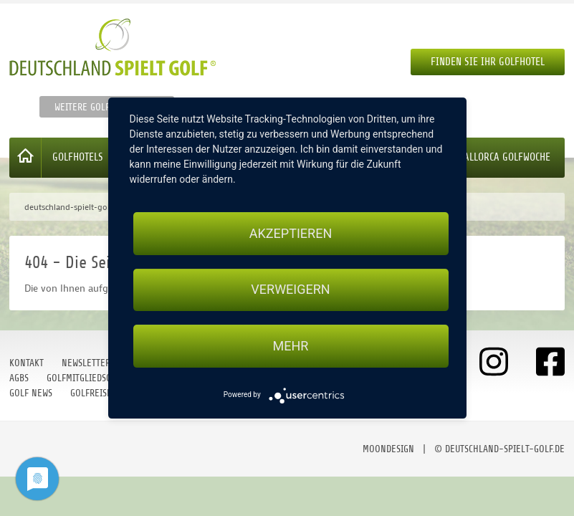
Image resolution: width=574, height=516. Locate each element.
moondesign (388, 449)
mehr (291, 345)
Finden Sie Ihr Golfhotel (488, 62)
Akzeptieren (290, 233)
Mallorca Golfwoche (503, 157)
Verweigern (290, 289)
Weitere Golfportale (98, 107)
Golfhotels (77, 157)
